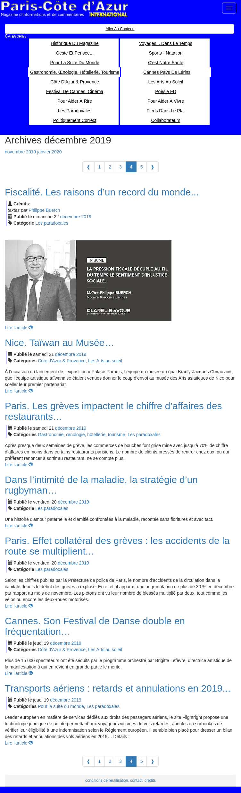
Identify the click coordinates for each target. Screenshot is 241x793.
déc (70, 216)
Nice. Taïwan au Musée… (59, 342)
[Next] (152, 166)
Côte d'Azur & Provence (62, 360)
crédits (150, 780)
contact (136, 780)
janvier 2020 (49, 151)
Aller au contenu (119, 29)
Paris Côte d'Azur (64, 9)
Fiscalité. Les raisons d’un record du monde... (102, 192)
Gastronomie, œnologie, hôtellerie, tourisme (81, 434)
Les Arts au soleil (105, 360)
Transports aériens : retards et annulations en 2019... (117, 688)
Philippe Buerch (44, 210)
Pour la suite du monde (61, 706)
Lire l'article (19, 327)
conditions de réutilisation (106, 780)
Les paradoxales (51, 223)
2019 (86, 216)
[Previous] (88, 166)
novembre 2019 (20, 151)
